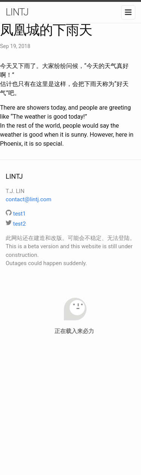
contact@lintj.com (29, 199)
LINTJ (17, 12)
